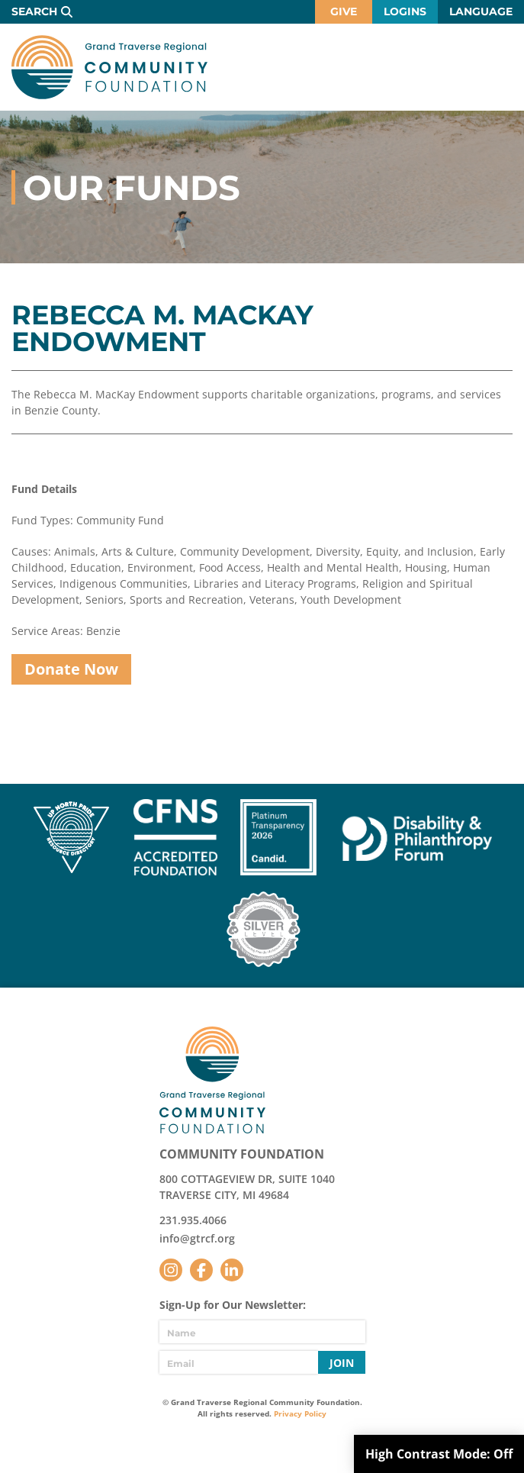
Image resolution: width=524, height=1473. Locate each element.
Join (342, 1362)
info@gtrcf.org (197, 1238)
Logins (405, 11)
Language (481, 11)
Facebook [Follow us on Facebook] (201, 1270)
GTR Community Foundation (109, 67)
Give (343, 11)
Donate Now (71, 669)
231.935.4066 (193, 1220)
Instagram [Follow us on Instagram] (170, 1270)
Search (34, 11)
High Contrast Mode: (439, 1454)
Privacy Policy (300, 1413)
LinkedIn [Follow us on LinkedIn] (231, 1270)
